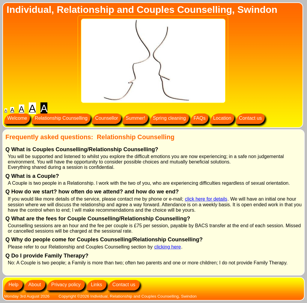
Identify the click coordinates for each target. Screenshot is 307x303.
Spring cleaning (169, 118)
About (34, 284)
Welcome (17, 118)
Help (13, 284)
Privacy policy (66, 284)
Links (96, 284)
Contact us (250, 118)
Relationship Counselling (61, 118)
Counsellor (106, 118)
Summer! (135, 118)
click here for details (206, 199)
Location (222, 118)
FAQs (199, 118)
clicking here (167, 246)
